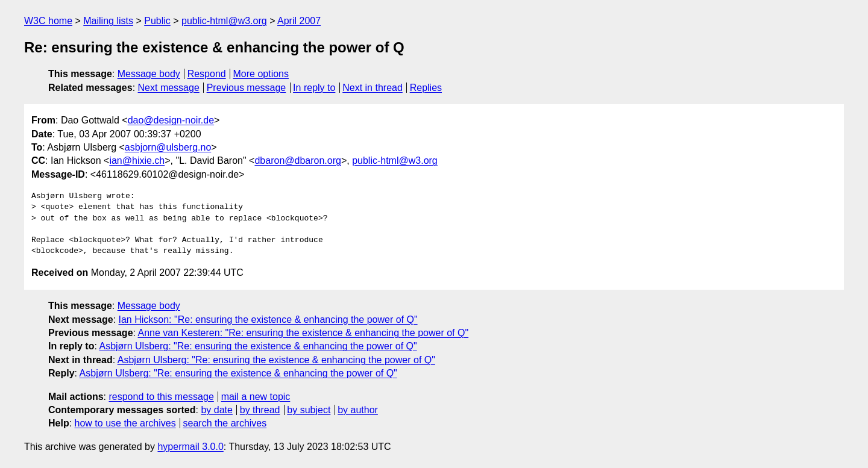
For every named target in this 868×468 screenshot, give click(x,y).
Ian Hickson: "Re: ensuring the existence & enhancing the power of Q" (268, 319)
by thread (260, 410)
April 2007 (299, 21)
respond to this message (160, 397)
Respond (206, 74)
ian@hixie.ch (137, 160)
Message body (149, 74)
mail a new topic (256, 397)
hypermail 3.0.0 (190, 446)
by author (358, 410)
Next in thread (372, 88)
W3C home (48, 21)
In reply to (314, 88)
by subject (308, 410)
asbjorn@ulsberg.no (168, 147)
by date (216, 410)
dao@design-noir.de (171, 120)
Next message (169, 88)
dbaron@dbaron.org (297, 160)
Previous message (246, 88)
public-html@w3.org (224, 21)
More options (261, 74)
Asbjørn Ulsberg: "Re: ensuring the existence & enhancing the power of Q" (258, 346)
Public (157, 21)
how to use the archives (125, 423)
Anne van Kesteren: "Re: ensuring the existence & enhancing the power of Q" (303, 333)
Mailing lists (108, 21)
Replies (426, 88)
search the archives (225, 423)
